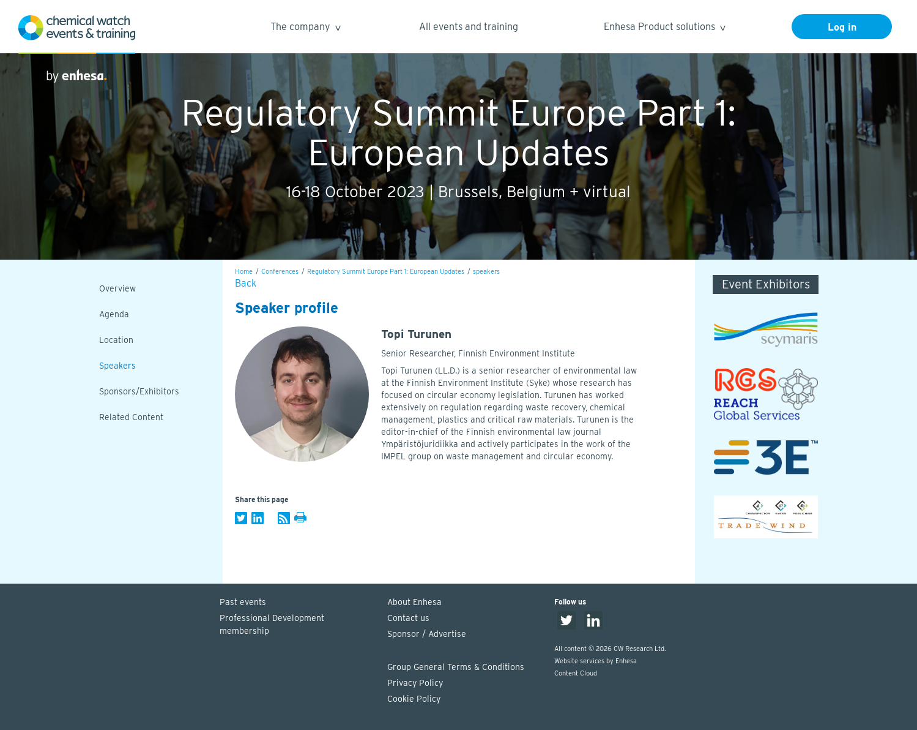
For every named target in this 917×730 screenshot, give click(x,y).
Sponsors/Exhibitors (139, 391)
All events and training (468, 26)
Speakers (117, 366)
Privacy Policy (415, 683)
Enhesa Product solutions (664, 28)
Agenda (114, 314)
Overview (117, 288)
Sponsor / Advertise (426, 634)
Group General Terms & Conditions (455, 667)
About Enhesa (414, 602)
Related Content (131, 417)
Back (245, 283)
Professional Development (297, 625)
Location (116, 340)
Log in (842, 27)
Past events (243, 602)
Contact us (408, 618)
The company (305, 28)
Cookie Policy (413, 699)
